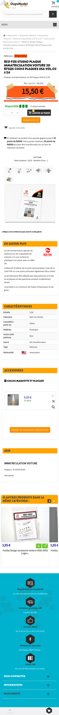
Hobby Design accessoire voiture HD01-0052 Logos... (25, 552)
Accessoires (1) (30, 120)
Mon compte (12, 693)
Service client (30, 626)
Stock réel (30, 664)
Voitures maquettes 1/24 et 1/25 (27, 38)
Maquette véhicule (28, 35)
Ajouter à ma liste (14, 127)
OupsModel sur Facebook (30, 589)
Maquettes (12, 35)
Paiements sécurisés (30, 645)
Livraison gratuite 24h (30, 608)
